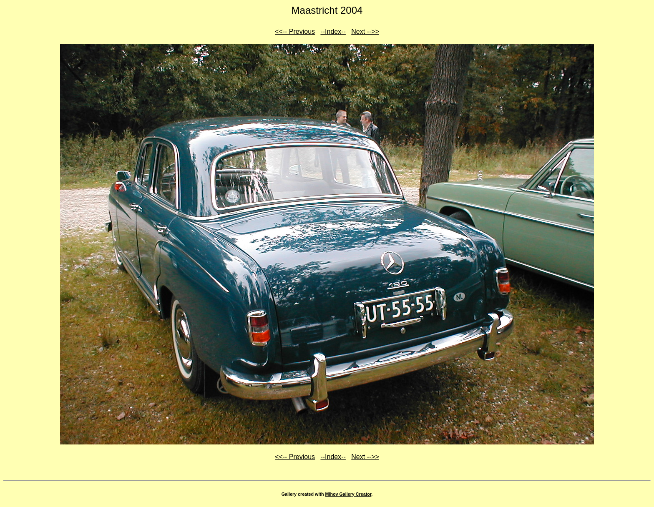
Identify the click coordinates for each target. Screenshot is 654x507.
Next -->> (365, 31)
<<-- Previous (295, 31)
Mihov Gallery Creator (348, 494)
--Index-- (332, 31)
